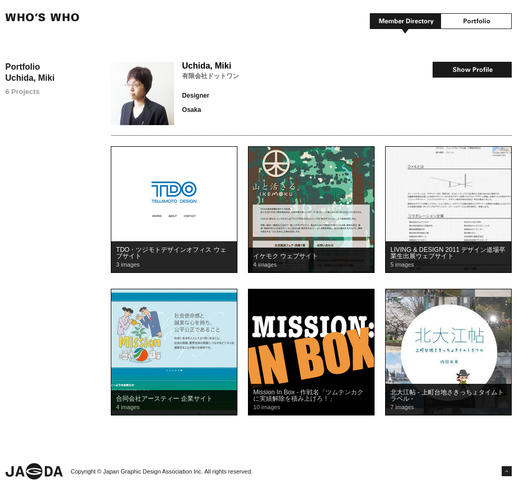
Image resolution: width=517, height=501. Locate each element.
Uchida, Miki (206, 65)
